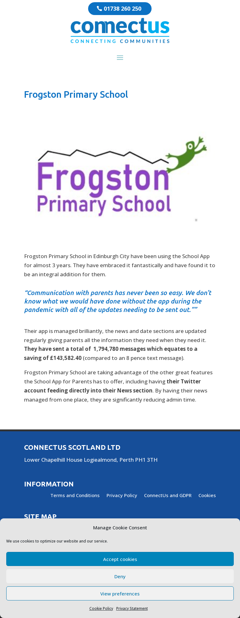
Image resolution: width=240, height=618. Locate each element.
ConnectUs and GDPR (168, 495)
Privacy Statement (132, 608)
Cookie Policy (101, 608)
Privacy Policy (122, 495)
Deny (120, 576)
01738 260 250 (122, 8)
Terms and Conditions (75, 495)
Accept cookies (120, 559)
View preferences (120, 593)
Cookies (207, 495)
